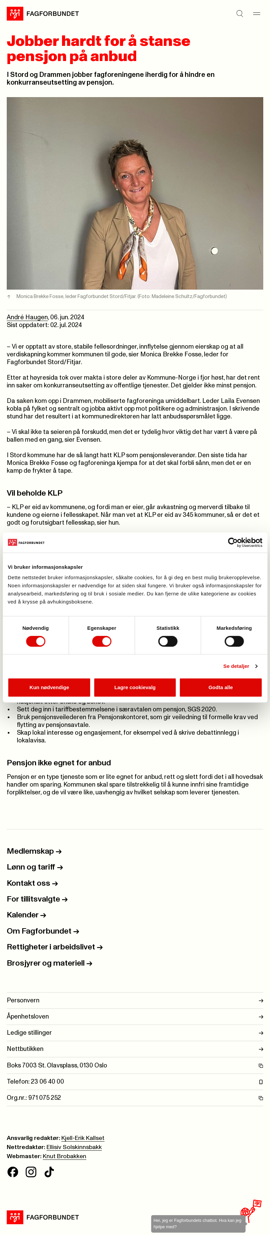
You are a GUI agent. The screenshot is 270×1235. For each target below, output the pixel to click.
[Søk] (239, 14)
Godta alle (220, 687)
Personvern (135, 1000)
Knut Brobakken (64, 1156)
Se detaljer (236, 666)
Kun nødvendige (49, 687)
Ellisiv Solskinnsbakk (74, 1147)
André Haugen (27, 317)
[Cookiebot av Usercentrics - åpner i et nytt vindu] (232, 542)
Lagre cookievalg (135, 687)
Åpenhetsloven (135, 1017)
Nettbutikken (135, 1049)
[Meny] (256, 14)
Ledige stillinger (135, 1033)
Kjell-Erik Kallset (82, 1138)
